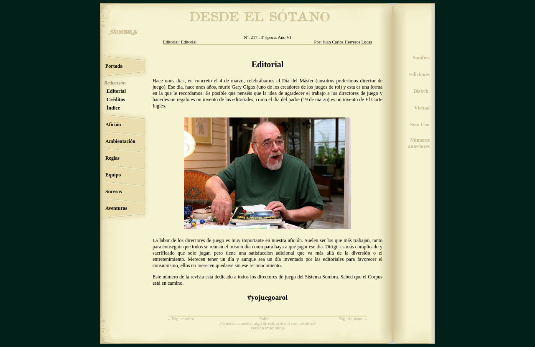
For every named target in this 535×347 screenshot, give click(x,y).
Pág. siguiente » (353, 318)
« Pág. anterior (181, 318)
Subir (264, 318)
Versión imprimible (267, 328)
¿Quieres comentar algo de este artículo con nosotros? (267, 323)
